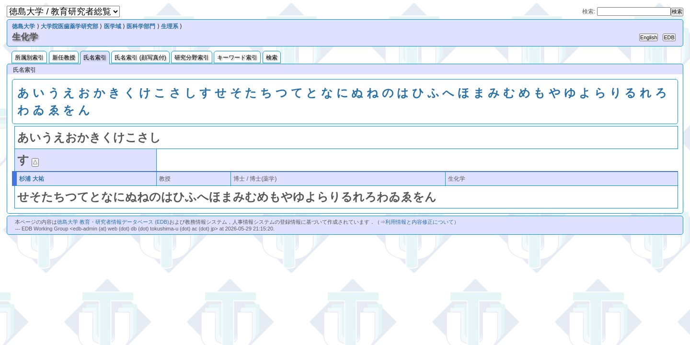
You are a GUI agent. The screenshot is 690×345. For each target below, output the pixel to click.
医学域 (112, 26)
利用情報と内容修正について (419, 222)
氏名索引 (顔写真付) (140, 57)
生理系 (169, 26)
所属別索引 (29, 57)
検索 (271, 57)
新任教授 (63, 57)
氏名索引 (94, 57)
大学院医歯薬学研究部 (69, 26)
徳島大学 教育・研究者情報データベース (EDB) (113, 222)
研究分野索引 (191, 57)
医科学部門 (140, 26)
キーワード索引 (237, 57)
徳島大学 (23, 26)
